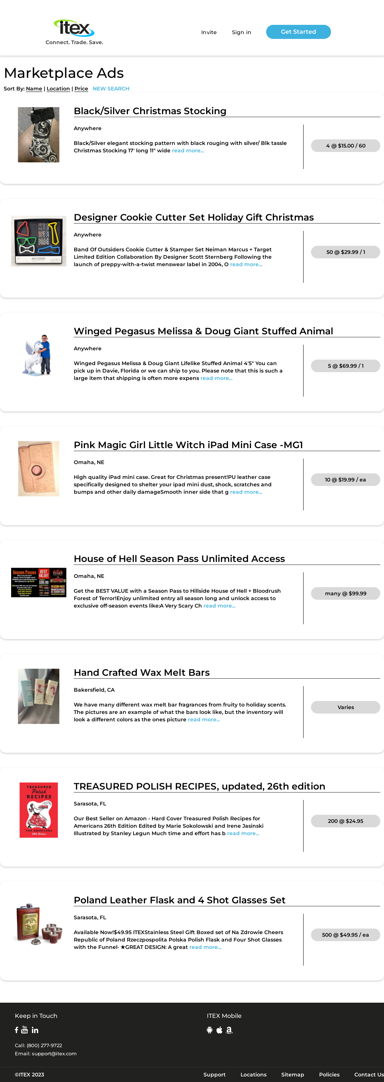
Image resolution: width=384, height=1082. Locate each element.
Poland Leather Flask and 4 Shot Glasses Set (180, 900)
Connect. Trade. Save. (74, 32)
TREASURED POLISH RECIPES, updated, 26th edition (199, 786)
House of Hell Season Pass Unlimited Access (179, 558)
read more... (188, 150)
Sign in (242, 32)
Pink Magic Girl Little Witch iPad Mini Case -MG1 (188, 444)
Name (34, 88)
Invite (209, 32)
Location (58, 88)
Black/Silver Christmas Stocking (150, 110)
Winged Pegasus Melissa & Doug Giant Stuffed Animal (203, 331)
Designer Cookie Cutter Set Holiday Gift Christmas (194, 217)
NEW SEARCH (111, 88)
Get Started (298, 31)
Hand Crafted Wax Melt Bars (142, 672)
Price (81, 88)
